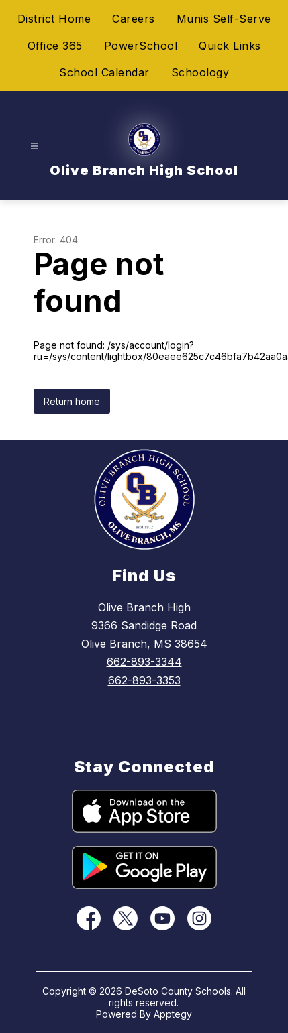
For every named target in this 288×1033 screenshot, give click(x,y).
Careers (133, 18)
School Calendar (104, 72)
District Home (54, 18)
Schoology (200, 72)
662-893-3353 (144, 680)
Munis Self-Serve (224, 18)
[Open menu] (34, 146)
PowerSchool (141, 45)
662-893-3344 (144, 661)
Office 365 (55, 45)
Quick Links (230, 45)
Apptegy (173, 1014)
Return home (72, 401)
